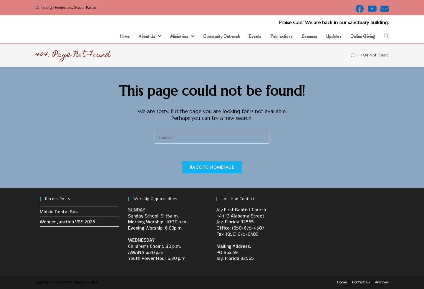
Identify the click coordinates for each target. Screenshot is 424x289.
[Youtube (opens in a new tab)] (372, 9)
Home (342, 282)
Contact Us (361, 282)
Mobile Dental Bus (59, 211)
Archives (382, 282)
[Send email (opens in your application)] (384, 9)
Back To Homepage (212, 167)
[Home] (353, 55)
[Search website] (386, 36)
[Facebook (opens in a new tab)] (360, 9)
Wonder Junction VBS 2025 (67, 221)
